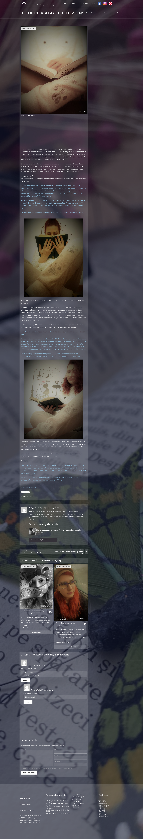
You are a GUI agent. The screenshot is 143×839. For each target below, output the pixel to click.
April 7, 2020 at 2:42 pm (28, 669)
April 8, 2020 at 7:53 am (31, 693)
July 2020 (101, 808)
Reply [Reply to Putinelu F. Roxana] (28, 702)
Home (65, 4)
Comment (24, 749)
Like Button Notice (26, 628)
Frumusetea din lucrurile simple (30, 822)
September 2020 (103, 805)
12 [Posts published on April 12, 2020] (83, 800)
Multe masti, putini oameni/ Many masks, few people (58, 530)
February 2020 (103, 817)
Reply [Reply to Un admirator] (25, 680)
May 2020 (101, 812)
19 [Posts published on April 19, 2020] (83, 802)
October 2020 (102, 803)
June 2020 (101, 810)
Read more (36, 632)
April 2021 (101, 800)
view (32, 628)
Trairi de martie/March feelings (65, 624)
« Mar (74, 807)
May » (78, 807)
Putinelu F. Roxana (29, 115)
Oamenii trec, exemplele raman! (30, 821)
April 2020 (101, 813)
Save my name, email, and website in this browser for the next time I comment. (48, 769)
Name (56, 749)
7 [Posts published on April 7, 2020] (74, 800)
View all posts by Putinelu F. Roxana (44, 540)
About (72, 4)
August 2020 (102, 807)
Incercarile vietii (65, 813)
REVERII (25, 2)
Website (57, 762)
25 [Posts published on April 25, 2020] (82, 803)
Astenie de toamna (26, 824)
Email (56, 755)
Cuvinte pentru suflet (86, 4)
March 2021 (102, 802)
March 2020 (102, 815)
